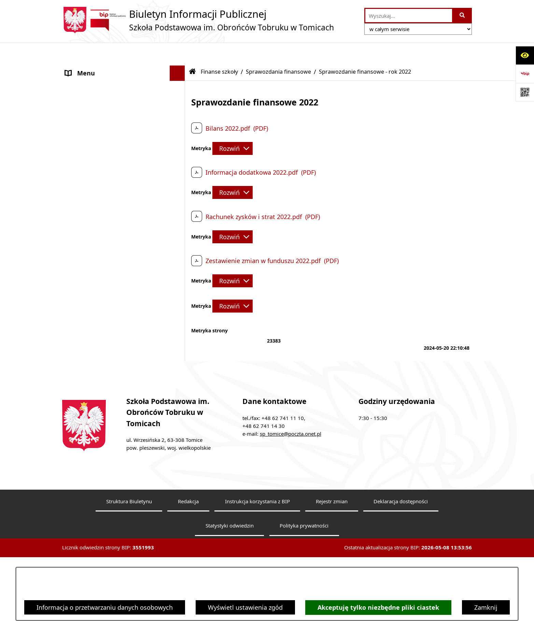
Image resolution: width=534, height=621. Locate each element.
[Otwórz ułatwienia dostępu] (525, 55)
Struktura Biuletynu (129, 541)
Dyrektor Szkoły (87, 68)
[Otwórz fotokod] (525, 92)
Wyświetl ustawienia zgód (245, 607)
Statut (74, 99)
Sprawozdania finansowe (278, 51)
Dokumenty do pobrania (100, 356)
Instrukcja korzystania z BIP (257, 541)
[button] (179, 68)
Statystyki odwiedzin (230, 565)
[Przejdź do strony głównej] (198, 20)
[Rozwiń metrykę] (232, 127)
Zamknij (485, 607)
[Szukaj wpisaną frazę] (462, 15)
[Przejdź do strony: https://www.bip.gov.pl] (525, 73)
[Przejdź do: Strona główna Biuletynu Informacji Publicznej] (192, 51)
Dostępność (82, 387)
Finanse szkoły (86, 114)
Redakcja (188, 541)
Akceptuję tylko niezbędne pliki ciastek (378, 607)
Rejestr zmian (332, 541)
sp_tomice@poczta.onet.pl (290, 473)
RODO (74, 371)
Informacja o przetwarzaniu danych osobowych (105, 607)
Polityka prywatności (304, 565)
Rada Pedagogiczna (93, 83)
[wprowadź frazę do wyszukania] (408, 15)
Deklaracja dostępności (401, 541)
